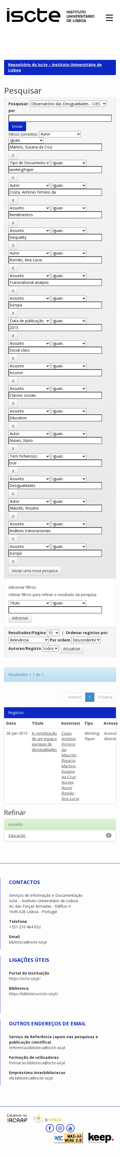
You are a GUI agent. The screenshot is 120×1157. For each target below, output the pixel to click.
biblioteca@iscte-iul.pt (28, 942)
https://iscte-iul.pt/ (25, 978)
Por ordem (60, 640)
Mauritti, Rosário (69, 757)
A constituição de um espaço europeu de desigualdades (44, 741)
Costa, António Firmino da (68, 741)
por (11, 110)
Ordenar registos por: (87, 632)
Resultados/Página (27, 632)
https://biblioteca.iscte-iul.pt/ (33, 993)
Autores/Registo (24, 648)
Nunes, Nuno (67, 785)
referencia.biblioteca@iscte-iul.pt (37, 1047)
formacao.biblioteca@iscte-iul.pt (37, 1062)
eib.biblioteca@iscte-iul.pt (31, 1078)
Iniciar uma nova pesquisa (35, 570)
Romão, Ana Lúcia (70, 795)
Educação (17, 835)
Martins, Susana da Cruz (68, 771)
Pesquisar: (18, 103)
